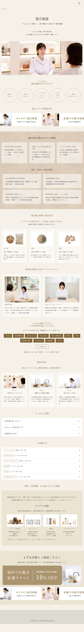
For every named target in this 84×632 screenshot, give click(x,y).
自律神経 (49, 340)
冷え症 (8, 335)
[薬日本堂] (11, 4)
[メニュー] (79, 4)
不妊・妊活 (43, 335)
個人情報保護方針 (30, 624)
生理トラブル (31, 335)
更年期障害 (18, 335)
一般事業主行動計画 (66, 624)
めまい (60, 340)
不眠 (76, 335)
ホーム (3, 10)
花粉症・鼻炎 (26, 340)
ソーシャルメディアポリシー (44, 624)
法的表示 (56, 624)
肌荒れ (68, 335)
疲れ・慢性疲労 (56, 335)
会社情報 (15, 624)
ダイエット (38, 340)
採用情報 (22, 624)
